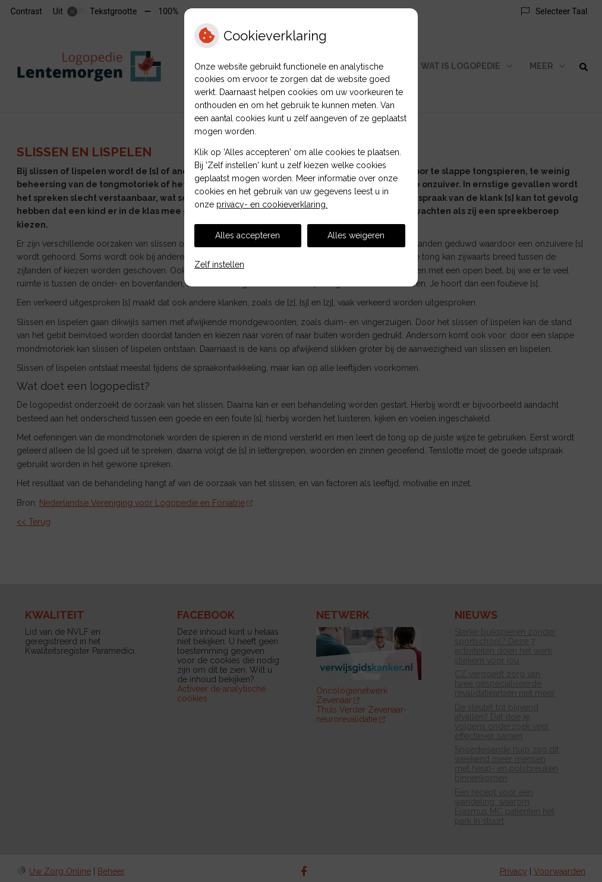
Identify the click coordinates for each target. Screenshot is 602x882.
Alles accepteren (247, 235)
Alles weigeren (355, 235)
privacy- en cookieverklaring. (271, 204)
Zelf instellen (219, 264)
